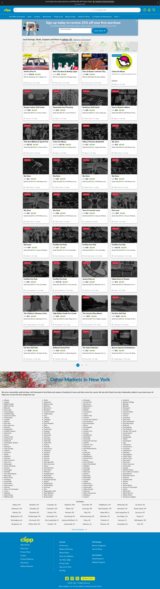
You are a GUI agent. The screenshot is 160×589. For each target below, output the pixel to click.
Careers (23, 555)
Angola (5, 402)
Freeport (46, 431)
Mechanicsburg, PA (87, 516)
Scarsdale (86, 479)
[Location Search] (117, 10)
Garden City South (128, 431)
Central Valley (127, 412)
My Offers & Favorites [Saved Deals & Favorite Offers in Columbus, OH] (17, 17)
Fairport (45, 427)
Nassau (85, 460)
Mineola (6, 458)
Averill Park (87, 402)
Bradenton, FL (17, 524)
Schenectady (126, 479)
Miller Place (126, 456)
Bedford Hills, (8, 406)
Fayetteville (7, 429)
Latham (5, 450)
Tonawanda (87, 487)
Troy (44, 489)
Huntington (126, 441)
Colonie (85, 417)
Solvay (124, 483)
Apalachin (46, 402)
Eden (44, 425)
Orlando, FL (105, 520)
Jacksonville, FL (69, 524)
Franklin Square (8, 431)
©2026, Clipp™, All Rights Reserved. (79, 583)
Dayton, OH (52, 512)
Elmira (85, 425)
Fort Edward (126, 429)
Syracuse (46, 487)
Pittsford (46, 472)
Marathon (86, 454)
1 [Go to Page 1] (77, 365)
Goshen (85, 433)
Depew (45, 421)
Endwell (6, 427)
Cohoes (45, 417)
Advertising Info (98, 559)
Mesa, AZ (87, 520)
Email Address (66, 29)
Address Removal (27, 566)
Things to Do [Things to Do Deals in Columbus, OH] (58, 17)
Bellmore (46, 406)
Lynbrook (86, 452)
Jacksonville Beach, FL (70, 520)
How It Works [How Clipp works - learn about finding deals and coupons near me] (97, 549)
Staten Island (87, 485)
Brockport (125, 408)
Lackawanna (126, 446)
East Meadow (48, 423)
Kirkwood (86, 446)
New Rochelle (48, 462)
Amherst (125, 400)
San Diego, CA (122, 516)
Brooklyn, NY (34, 505)
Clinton (124, 416)
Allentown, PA (17, 508)
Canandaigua (7, 412)
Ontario (6, 468)
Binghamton (87, 406)
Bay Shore (86, 404)
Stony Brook (126, 485)
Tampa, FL (140, 516)
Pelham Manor (127, 470)
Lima (84, 450)
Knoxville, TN (87, 505)
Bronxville (6, 410)
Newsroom (24, 548)
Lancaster (125, 448)
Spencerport (7, 485)
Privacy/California (27, 559)
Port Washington (9, 474)
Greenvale (46, 435)
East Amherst (87, 421)
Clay (44, 416)
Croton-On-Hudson (90, 419)
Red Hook (6, 475)
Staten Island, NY (140, 508)
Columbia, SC (52, 505)
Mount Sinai (126, 458)
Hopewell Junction (89, 441)
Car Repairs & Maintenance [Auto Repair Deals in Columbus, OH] (102, 17)
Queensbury (126, 474)
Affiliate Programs (98, 562)
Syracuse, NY (140, 512)
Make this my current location (82, 40)
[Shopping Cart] (153, 10)
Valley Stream (87, 489)
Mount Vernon (8, 460)
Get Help (62, 560)
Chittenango (47, 414)
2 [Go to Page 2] (82, 365)
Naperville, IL (104, 512)
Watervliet (126, 491)
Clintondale (7, 417)
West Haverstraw (89, 493)
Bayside (124, 404)
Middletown (87, 456)
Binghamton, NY (17, 516)
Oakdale (85, 466)
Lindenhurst (126, 450)
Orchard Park (47, 468)
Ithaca (5, 445)
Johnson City (87, 445)
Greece (5, 435)
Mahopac (125, 452)
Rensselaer (46, 475)
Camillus (125, 410)
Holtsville (46, 441)
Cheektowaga (8, 414)
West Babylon (48, 493)
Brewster (86, 408)
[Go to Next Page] (86, 365)
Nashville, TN (105, 516)
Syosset (6, 487)
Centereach (87, 412)
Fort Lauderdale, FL (52, 520)
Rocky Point (7, 477)
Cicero (85, 414)
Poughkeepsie (48, 474)
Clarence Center (9, 416)
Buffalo (85, 410)
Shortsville (7, 483)
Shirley (124, 481)
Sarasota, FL (122, 520)
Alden (45, 400)
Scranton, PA (140, 505)
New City (6, 462)
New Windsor (87, 462)
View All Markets (79, 529)
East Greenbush (127, 421)
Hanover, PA (69, 512)
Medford (6, 456)
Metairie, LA (87, 524)
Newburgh (7, 464)
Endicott (125, 425)
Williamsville (7, 497)
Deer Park (125, 419)
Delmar (5, 421)
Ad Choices (25, 563)
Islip (123, 443)
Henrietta (46, 439)
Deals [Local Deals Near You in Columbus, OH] (29, 17)
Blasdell (124, 406)
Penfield (6, 472)
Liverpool (6, 452)
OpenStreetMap (126, 51)
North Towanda (8, 466)
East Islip (6, 423)
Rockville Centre (128, 475)
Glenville (46, 433)
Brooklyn (46, 410)
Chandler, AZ (34, 508)
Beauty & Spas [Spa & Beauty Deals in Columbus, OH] (70, 17)
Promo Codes (64, 563)
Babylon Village (127, 402)
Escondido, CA (52, 516)
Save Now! (99, 31)
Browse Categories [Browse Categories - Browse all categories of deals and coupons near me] (99, 545)
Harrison (46, 437)
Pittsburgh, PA (122, 505)
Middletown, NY (105, 505)
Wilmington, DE (140, 520)
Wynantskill (47, 497)
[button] (2, 3)
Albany (5, 400)
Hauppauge (126, 437)
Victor (5, 491)
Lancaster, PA (87, 508)
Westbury (86, 495)
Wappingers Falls (49, 491)
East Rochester (127, 423)
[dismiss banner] (136, 21)
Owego (124, 468)
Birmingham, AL (16, 520)
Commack (125, 417)
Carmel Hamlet (48, 412)
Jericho (45, 445)
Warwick (86, 491)
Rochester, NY (122, 508)
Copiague (46, 419)
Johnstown (126, 445)
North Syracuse (127, 464)
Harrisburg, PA (69, 516)
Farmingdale (87, 427)
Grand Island (126, 433)
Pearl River (47, 470)
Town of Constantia (129, 487)
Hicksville (86, 439)
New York (125, 462)
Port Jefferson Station (130, 472)
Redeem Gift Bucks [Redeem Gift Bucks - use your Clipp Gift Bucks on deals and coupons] (66, 549)
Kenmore (6, 446)
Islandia (85, 443)
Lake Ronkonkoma (89, 448)
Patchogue (7, 470)
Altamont (86, 400)
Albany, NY (17, 505)
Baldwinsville (8, 404)
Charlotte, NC (34, 512)
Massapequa (126, 454)
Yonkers (85, 497)
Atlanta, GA (16, 512)
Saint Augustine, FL (122, 512)
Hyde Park (46, 443)
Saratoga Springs (49, 479)
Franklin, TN (52, 524)
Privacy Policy (26, 552)
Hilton (124, 439)
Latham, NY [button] (67, 40)
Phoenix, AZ (105, 524)
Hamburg (125, 435)
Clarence (125, 414)
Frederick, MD (69, 505)
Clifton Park (87, 416)
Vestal (124, 489)
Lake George (7, 448)
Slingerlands (47, 483)
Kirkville (46, 446)
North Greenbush (89, 464)
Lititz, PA (87, 512)
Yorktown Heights (128, 497)
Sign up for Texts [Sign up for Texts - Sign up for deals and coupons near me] (65, 567)
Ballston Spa (47, 404)
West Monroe (127, 493)
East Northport (88, 423)
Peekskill (86, 470)
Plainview (86, 472)
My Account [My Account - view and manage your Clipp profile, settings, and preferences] (63, 545)
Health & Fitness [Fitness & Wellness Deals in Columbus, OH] (84, 17)
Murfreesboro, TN (104, 508)
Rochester (86, 475)
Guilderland (87, 435)
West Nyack (7, 495)
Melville (45, 456)
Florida (85, 429)
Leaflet (117, 51)
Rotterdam (86, 477)
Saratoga (6, 479)
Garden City (87, 431)
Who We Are (25, 545)
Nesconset (126, 460)
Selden (45, 481)
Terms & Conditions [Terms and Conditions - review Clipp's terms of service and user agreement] (66, 556)
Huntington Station (10, 443)
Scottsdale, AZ (122, 524)
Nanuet (45, 460)
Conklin (6, 419)
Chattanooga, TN (34, 516)
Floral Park (47, 429)
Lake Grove (47, 448)
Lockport (46, 452)
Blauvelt (6, 408)
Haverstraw (7, 439)
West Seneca (47, 495)
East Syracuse (8, 425)
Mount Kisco (87, 458)
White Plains (126, 495)
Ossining (86, 468)
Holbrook (6, 441)
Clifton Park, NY (34, 524)
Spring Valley (47, 485)
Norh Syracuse (48, 464)
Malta (5, 454)
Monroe (45, 458)
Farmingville (126, 427)
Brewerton (46, 408)
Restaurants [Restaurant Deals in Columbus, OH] (47, 17)
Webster (6, 493)
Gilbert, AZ (69, 508)
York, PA (140, 524)
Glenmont (6, 433)
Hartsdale (86, 437)
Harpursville (7, 437)
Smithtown (86, 483)
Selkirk (85, 481)
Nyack (45, 466)
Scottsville (7, 481)
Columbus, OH (52, 508)
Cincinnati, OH (34, 520)
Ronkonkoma (47, 477)
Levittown (46, 450)
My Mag (62, 570)
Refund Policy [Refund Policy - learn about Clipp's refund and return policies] (64, 553)
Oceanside (126, 466)
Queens (85, 474)
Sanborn (125, 477)
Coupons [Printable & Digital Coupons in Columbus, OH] (37, 17)
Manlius (45, 454)
